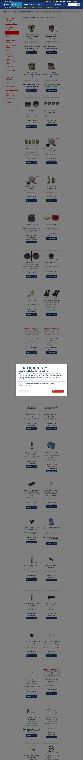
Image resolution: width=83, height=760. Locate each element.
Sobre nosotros (28, 4)
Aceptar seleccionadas (23, 391)
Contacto (39, 4)
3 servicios (28, 386)
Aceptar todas (58, 391)
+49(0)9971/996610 (9, 1)
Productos (16, 4)
